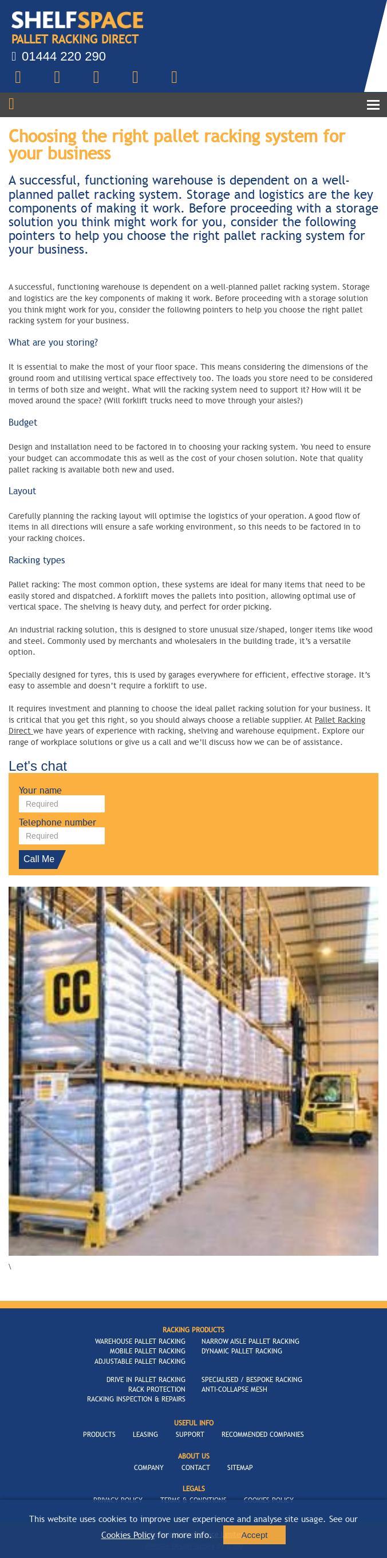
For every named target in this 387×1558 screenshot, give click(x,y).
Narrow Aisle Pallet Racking (250, 1341)
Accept (255, 1535)
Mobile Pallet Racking (147, 1351)
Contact (195, 1468)
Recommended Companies (263, 1435)
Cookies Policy (128, 1535)
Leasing (145, 1435)
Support (190, 1435)
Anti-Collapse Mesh (234, 1389)
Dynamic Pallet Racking (242, 1351)
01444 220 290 (58, 56)
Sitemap (240, 1468)
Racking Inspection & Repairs (136, 1399)
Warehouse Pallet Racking (140, 1341)
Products (99, 1435)
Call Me (41, 859)
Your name (40, 790)
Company (149, 1468)
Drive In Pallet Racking (145, 1380)
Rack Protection (156, 1389)
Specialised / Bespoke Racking (252, 1380)
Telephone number (57, 822)
